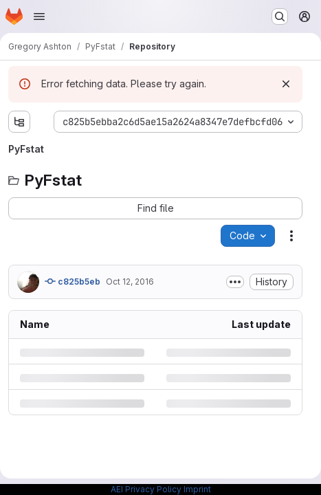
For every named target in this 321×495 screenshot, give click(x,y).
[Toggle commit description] (235, 282)
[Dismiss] (286, 84)
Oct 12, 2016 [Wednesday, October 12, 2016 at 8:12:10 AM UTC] (130, 281)
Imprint (197, 489)
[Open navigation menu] (39, 17)
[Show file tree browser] (19, 122)
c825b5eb (72, 281)
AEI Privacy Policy (146, 489)
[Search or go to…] (280, 16)
